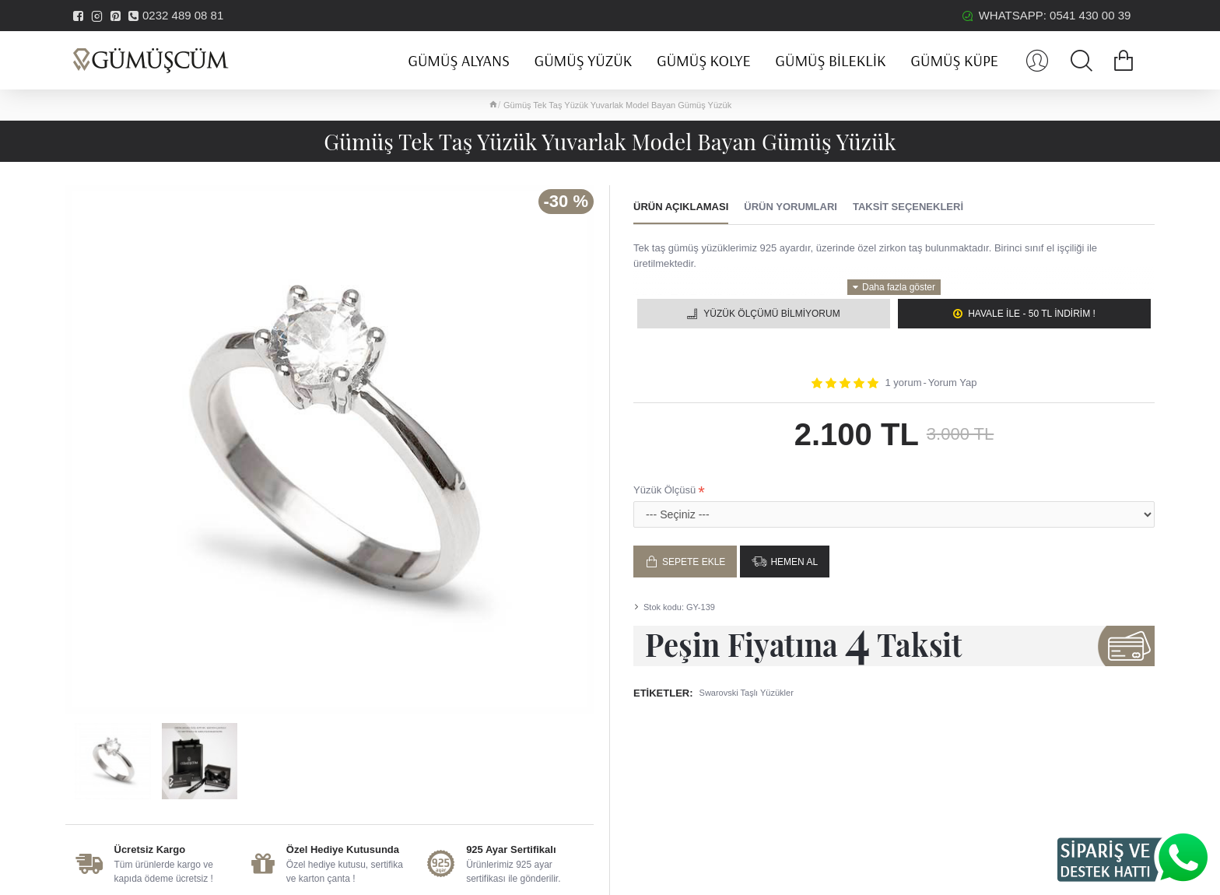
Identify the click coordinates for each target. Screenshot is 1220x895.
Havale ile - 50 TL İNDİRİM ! (1032, 313)
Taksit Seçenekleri (908, 206)
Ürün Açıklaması (680, 206)
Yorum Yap (952, 382)
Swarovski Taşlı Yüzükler (746, 692)
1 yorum (903, 382)
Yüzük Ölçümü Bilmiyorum (771, 313)
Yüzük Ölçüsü (664, 490)
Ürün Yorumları (790, 206)
